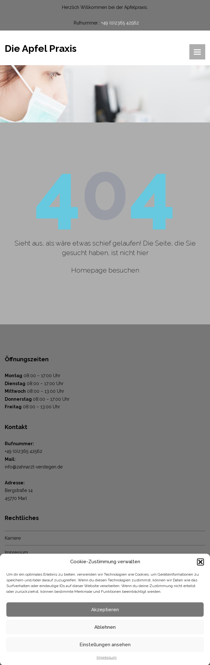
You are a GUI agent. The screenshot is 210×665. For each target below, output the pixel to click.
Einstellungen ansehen (105, 647)
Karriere (13, 538)
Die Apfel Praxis (41, 48)
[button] (200, 564)
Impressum (107, 660)
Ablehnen (105, 630)
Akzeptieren (105, 612)
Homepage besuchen (105, 270)
